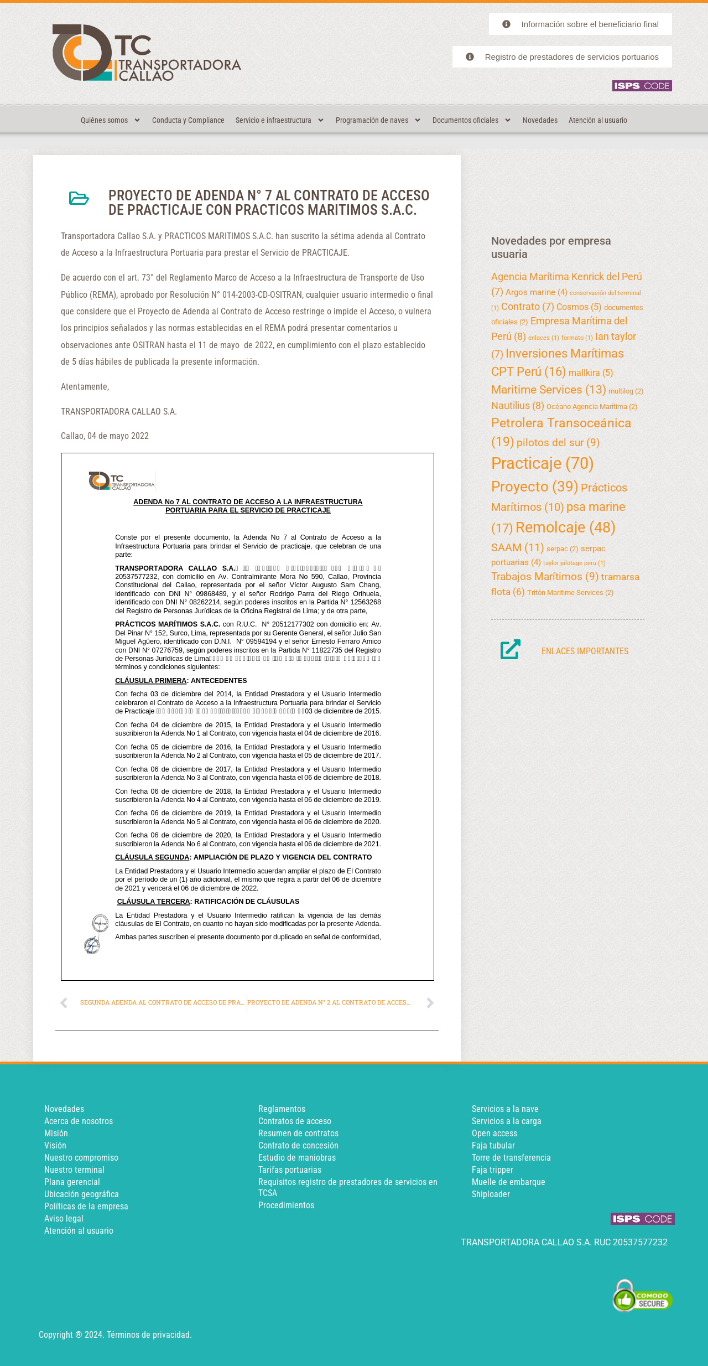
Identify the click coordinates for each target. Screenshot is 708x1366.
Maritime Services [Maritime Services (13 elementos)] (548, 389)
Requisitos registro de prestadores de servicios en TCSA (348, 1187)
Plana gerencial (72, 1182)
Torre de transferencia (511, 1157)
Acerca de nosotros (78, 1121)
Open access (494, 1133)
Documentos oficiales (472, 120)
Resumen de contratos (298, 1133)
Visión (55, 1145)
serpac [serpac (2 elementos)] (562, 549)
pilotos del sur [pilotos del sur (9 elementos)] (558, 442)
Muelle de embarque (508, 1182)
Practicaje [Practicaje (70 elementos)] (542, 463)
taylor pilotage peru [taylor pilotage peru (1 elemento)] (574, 563)
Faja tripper (492, 1170)
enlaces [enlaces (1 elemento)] (543, 338)
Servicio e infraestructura (280, 120)
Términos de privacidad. (149, 1334)
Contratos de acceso (294, 1121)
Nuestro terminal (74, 1170)
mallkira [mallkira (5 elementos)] (591, 373)
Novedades (540, 120)
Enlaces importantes (585, 651)
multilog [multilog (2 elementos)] (626, 391)
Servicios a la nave (505, 1109)
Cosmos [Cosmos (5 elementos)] (579, 307)
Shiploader (491, 1194)
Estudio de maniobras (297, 1157)
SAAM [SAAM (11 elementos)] (517, 547)
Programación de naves (378, 120)
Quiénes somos (111, 120)
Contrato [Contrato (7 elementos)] (527, 306)
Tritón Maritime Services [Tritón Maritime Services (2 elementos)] (570, 592)
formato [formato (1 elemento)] (577, 338)
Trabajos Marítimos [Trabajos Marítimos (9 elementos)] (545, 576)
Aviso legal (64, 1218)
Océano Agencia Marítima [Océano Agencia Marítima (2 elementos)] (592, 406)
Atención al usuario (598, 120)
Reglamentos (281, 1109)
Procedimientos (286, 1205)
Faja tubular (493, 1145)
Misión (56, 1133)
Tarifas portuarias (289, 1170)
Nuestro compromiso (81, 1157)
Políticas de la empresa (86, 1206)
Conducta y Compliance (188, 120)
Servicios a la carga (507, 1121)
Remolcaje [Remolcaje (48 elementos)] (566, 527)
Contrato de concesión (298, 1145)
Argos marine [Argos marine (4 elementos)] (537, 292)
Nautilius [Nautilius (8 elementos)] (517, 406)
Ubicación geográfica (81, 1194)
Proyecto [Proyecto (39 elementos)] (535, 486)
